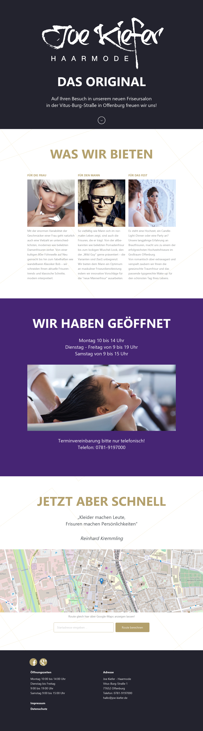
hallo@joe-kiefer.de (115, 698)
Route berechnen (132, 627)
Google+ (43, 662)
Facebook (33, 662)
